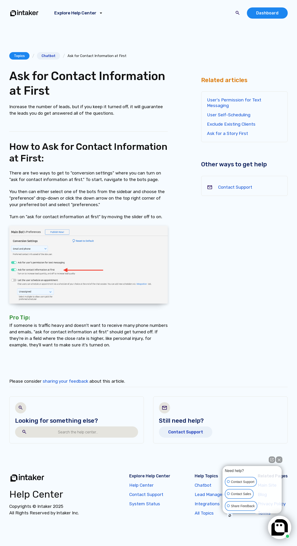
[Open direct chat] (272, 459)
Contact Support (235, 187)
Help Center (141, 485)
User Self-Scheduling (228, 114)
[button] (79, 13)
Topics (19, 56)
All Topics (204, 513)
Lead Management (214, 494)
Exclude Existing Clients (231, 124)
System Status (144, 503)
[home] (24, 13)
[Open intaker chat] (229, 515)
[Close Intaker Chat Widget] (279, 459)
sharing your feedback (65, 381)
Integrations (207, 503)
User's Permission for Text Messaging (234, 102)
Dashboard (267, 13)
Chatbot (48, 56)
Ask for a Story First (227, 133)
